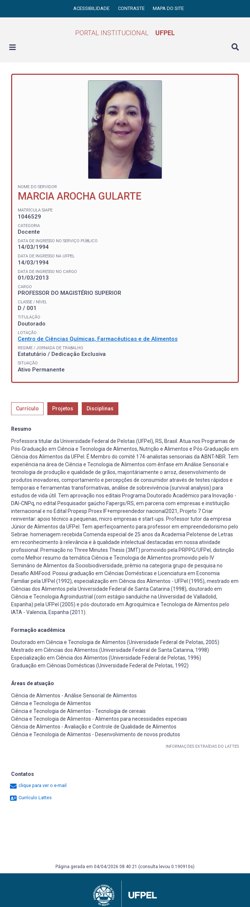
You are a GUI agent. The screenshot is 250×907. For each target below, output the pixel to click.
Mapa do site (168, 8)
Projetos (62, 408)
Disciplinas (100, 408)
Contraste (132, 8)
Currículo (27, 408)
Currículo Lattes (30, 797)
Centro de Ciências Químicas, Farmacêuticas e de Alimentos (98, 339)
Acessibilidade (92, 8)
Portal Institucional (125, 33)
